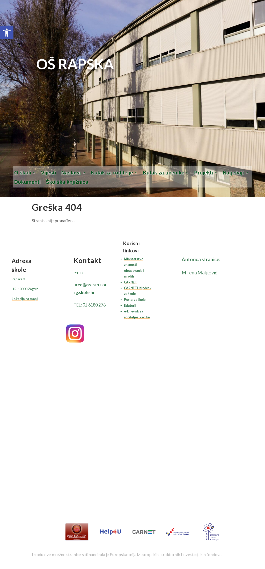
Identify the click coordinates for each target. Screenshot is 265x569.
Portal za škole (134, 299)
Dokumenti (27, 182)
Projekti (203, 173)
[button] (6, 32)
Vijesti (48, 173)
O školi (22, 173)
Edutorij (130, 305)
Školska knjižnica (67, 182)
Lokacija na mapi (25, 298)
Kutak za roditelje (112, 173)
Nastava (71, 173)
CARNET (130, 282)
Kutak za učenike (164, 173)
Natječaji (233, 173)
